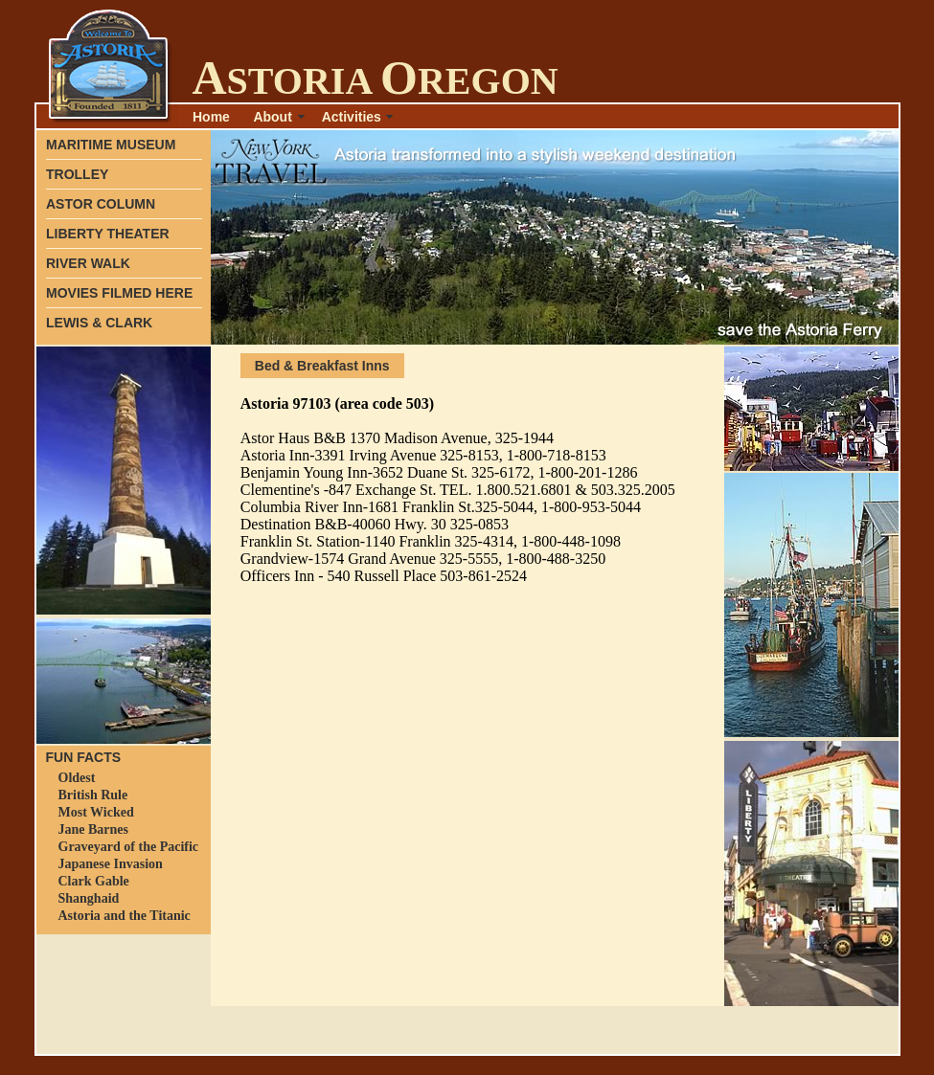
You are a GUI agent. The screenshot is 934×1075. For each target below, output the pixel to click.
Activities (351, 116)
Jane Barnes (93, 829)
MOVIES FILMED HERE (119, 293)
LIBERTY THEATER (108, 233)
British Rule (93, 795)
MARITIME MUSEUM (110, 144)
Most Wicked (96, 812)
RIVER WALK (88, 263)
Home (211, 116)
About (272, 116)
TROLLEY (77, 174)
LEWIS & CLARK (99, 322)
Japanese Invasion (110, 864)
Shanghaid (89, 898)
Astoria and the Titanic (124, 915)
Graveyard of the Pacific (128, 847)
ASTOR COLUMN (100, 204)
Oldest (77, 778)
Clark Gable (93, 881)
